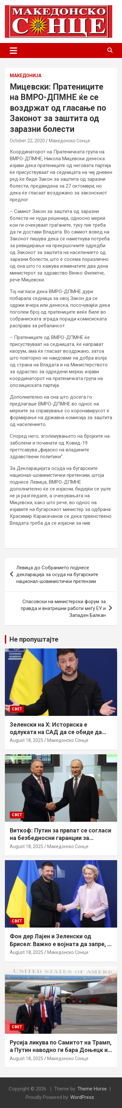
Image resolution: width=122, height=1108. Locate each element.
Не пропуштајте (33, 639)
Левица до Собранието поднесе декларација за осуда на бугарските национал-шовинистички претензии (57, 574)
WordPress (82, 1097)
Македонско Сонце (69, 140)
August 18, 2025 (26, 740)
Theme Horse (92, 1089)
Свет (17, 709)
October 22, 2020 (27, 140)
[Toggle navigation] (13, 50)
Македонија (25, 75)
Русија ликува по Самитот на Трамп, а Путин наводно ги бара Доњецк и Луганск (61, 1050)
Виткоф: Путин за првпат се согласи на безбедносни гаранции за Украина (60, 838)
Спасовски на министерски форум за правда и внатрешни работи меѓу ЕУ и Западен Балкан (63, 608)
